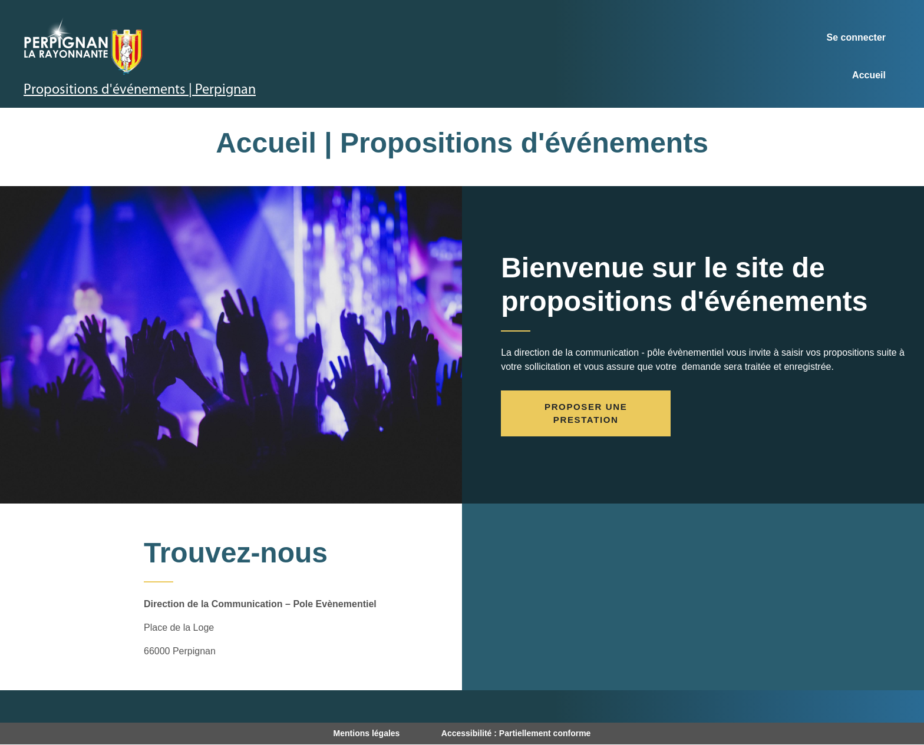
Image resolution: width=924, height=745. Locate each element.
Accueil (869, 75)
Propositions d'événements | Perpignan (140, 90)
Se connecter (856, 37)
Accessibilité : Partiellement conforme (516, 733)
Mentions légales (367, 733)
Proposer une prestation (585, 413)
